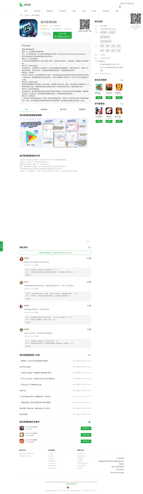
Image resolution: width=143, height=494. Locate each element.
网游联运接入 (52, 465)
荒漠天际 (109, 93)
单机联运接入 (52, 468)
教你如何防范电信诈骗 (117, 472)
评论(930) (44, 109)
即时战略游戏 (105, 37)
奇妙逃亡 (109, 116)
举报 (1, 246)
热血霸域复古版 (119, 93)
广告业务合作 (52, 463)
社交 (102, 50)
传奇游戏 (103, 32)
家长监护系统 (81, 465)
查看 (99, 97)
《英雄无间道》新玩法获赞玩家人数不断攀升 (35, 402)
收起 (88, 241)
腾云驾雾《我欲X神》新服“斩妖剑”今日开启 (35, 408)
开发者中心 (51, 458)
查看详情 (86, 428)
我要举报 (80, 468)
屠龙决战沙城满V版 (119, 116)
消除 (113, 46)
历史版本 (82, 109)
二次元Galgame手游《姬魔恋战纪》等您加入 (35, 396)
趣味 (107, 46)
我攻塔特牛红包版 (99, 93)
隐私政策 (102, 61)
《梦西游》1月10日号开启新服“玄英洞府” (34, 361)
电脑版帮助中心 (82, 456)
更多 (89, 247)
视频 (107, 50)
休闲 (102, 46)
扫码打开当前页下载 (84, 31)
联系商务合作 (52, 461)
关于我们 (51, 453)
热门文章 (63, 109)
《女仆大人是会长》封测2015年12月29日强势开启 (37, 379)
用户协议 (80, 458)
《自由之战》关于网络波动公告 (31, 385)
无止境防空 (99, 116)
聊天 (113, 50)
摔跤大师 (23, 390)
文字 (118, 46)
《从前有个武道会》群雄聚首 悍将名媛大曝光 (35, 373)
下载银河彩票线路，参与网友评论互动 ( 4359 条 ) (55, 253)
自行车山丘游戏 (25, 367)
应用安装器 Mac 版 (24, 456)
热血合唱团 (23, 414)
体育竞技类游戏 (106, 41)
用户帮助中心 (81, 453)
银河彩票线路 (25, 4)
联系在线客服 (120, 469)
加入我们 (51, 456)
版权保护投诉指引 (82, 463)
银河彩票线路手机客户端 (26, 453)
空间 (118, 50)
